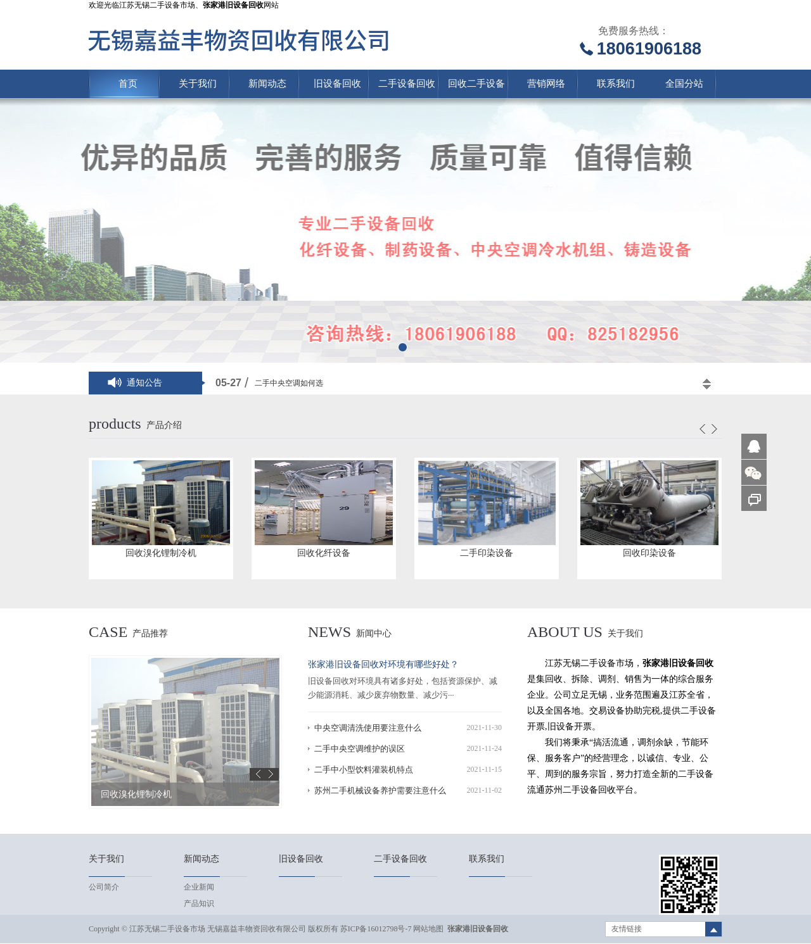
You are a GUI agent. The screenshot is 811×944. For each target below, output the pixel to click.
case (108, 632)
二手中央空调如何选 (289, 383)
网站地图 (428, 928)
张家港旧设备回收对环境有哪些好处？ (383, 664)
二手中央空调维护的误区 (359, 748)
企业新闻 (199, 887)
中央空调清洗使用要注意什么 (367, 728)
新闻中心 (374, 633)
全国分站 (684, 84)
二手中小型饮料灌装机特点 (363, 769)
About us (565, 632)
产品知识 (199, 903)
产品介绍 (164, 425)
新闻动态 (267, 84)
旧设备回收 (337, 84)
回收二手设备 (476, 84)
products (115, 423)
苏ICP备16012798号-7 (376, 928)
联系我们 (616, 84)
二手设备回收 (406, 84)
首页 (127, 84)
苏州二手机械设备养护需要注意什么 (380, 790)
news (329, 632)
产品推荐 (150, 633)
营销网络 (546, 84)
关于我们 (198, 84)
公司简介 (104, 887)
